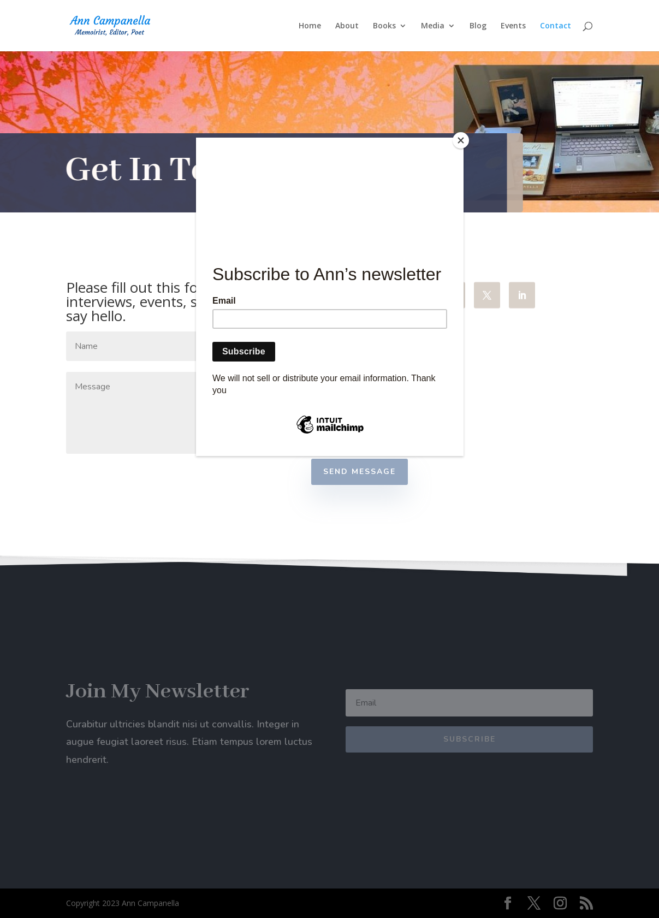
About (347, 26)
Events (513, 26)
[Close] (461, 140)
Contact (555, 26)
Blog (478, 26)
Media (432, 26)
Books (384, 26)
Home (310, 26)
